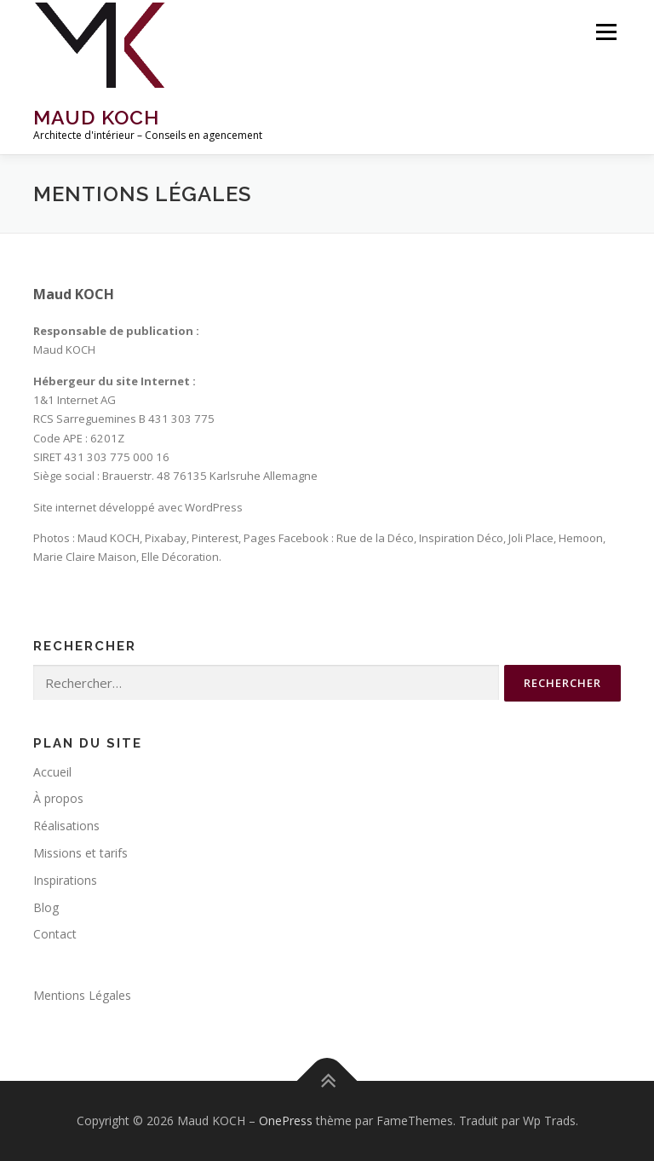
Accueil (52, 772)
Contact (55, 934)
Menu (606, 31)
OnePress (286, 1120)
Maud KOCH (96, 117)
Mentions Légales (82, 995)
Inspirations (65, 880)
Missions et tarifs (80, 853)
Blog (46, 907)
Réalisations (66, 825)
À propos (58, 798)
